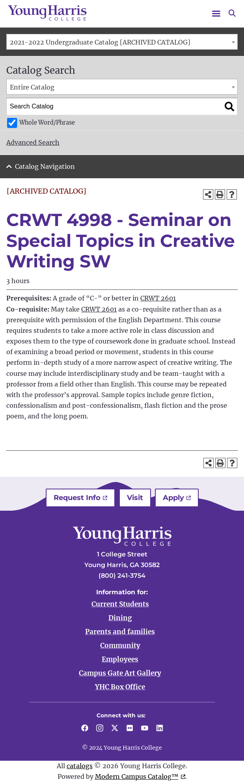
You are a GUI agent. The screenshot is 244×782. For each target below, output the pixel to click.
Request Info (77, 497)
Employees (120, 659)
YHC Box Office (120, 687)
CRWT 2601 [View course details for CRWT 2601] (158, 298)
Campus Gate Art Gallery (120, 673)
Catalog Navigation (45, 166)
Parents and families (120, 631)
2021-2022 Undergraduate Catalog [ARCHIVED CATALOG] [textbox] (100, 42)
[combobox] (122, 42)
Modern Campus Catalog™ (137, 776)
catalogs (80, 766)
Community (120, 645)
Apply (173, 497)
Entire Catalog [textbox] (32, 87)
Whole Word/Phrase (47, 122)
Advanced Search (33, 142)
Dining (120, 618)
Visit (135, 497)
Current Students (120, 604)
